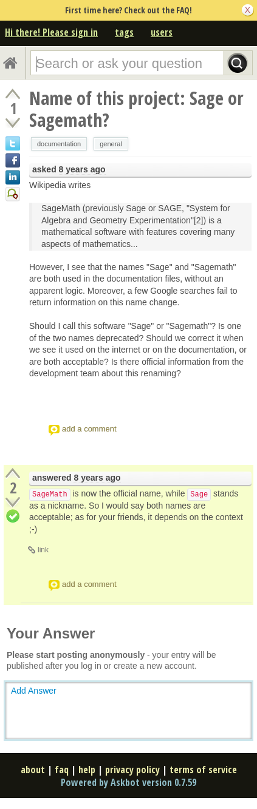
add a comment (89, 428)
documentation (59, 143)
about (33, 769)
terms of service (203, 769)
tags (124, 32)
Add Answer (34, 691)
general (111, 143)
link (43, 550)
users (162, 32)
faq (62, 769)
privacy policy (132, 769)
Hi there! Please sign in (51, 32)
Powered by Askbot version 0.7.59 (128, 782)
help (86, 769)
